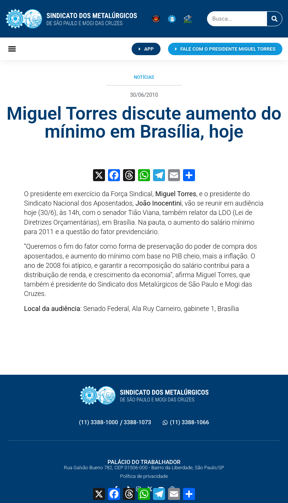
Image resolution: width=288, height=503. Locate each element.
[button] (12, 49)
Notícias (144, 77)
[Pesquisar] (274, 19)
